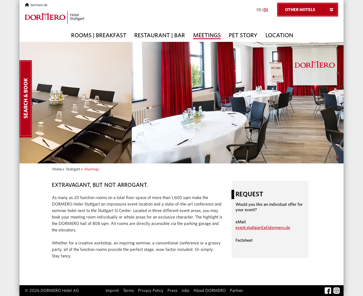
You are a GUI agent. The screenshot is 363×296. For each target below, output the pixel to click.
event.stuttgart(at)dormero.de (263, 228)
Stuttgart (73, 169)
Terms (128, 290)
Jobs (185, 290)
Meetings (207, 35)
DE (259, 10)
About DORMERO (209, 290)
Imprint (112, 290)
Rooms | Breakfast (98, 35)
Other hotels (311, 9)
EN (265, 10)
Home (57, 169)
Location (279, 35)
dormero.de (36, 5)
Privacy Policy (150, 290)
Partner (236, 290)
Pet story (243, 35)
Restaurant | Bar (159, 35)
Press (172, 290)
